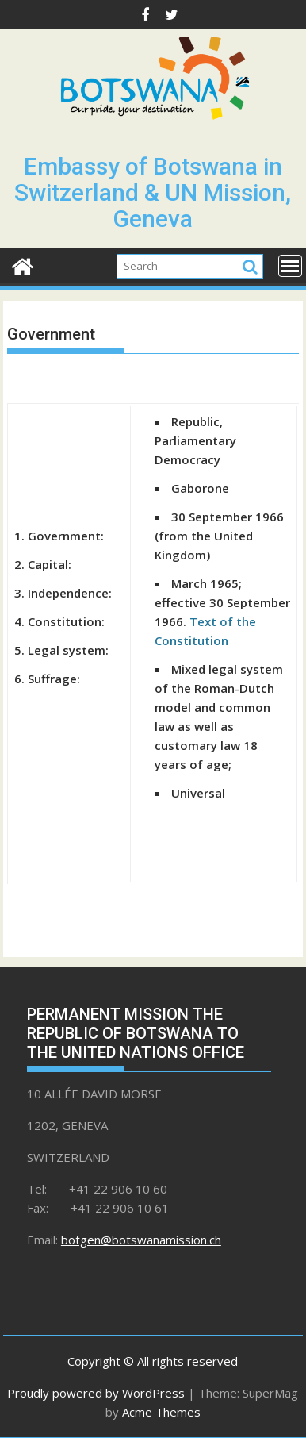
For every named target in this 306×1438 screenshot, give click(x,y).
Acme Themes (161, 1412)
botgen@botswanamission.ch (141, 1240)
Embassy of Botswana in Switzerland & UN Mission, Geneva (152, 192)
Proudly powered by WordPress (96, 1393)
